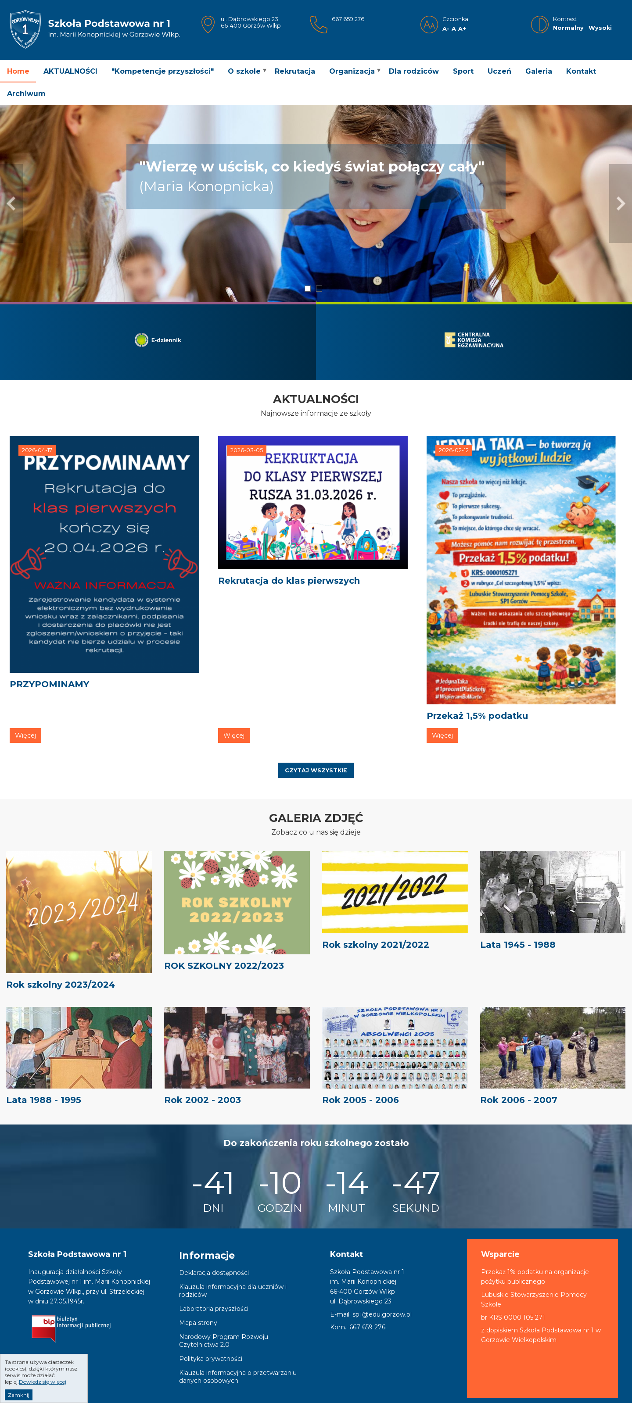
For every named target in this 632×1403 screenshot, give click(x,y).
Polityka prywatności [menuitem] (210, 1359)
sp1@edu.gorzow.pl (382, 1314)
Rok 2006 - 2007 (518, 1100)
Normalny (568, 28)
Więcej (25, 735)
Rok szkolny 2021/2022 (375, 944)
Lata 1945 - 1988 (518, 944)
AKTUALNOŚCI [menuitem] (70, 71)
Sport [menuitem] (463, 71)
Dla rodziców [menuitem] (414, 71)
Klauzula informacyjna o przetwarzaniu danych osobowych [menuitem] (238, 1377)
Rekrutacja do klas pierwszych (289, 580)
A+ (462, 28)
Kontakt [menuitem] (581, 71)
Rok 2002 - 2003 (202, 1100)
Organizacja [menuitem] (352, 71)
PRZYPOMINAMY (49, 684)
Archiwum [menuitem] (26, 93)
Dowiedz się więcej (42, 1382)
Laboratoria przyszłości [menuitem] (213, 1309)
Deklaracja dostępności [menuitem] (214, 1273)
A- (445, 28)
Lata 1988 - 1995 (43, 1100)
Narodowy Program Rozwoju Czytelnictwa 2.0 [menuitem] (223, 1341)
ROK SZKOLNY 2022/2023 (224, 965)
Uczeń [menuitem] (499, 71)
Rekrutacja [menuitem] (295, 71)
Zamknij (18, 1395)
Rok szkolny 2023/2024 (60, 984)
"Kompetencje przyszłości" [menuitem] (162, 71)
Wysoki (600, 28)
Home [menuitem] (18, 71)
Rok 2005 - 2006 (360, 1100)
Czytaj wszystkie (316, 770)
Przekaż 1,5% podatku (477, 715)
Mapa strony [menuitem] (198, 1323)
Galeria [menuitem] (538, 71)
